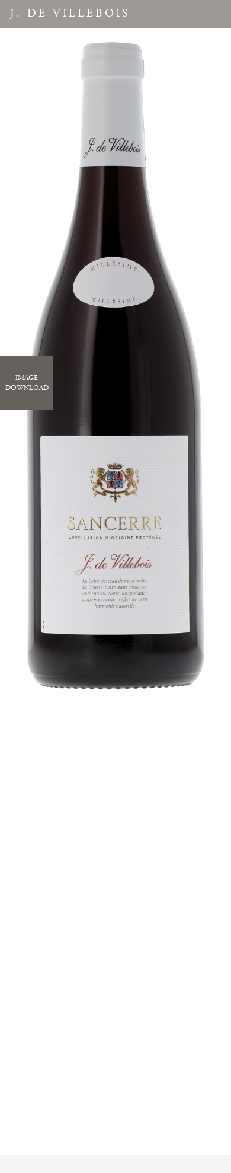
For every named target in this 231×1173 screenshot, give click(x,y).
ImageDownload (27, 383)
